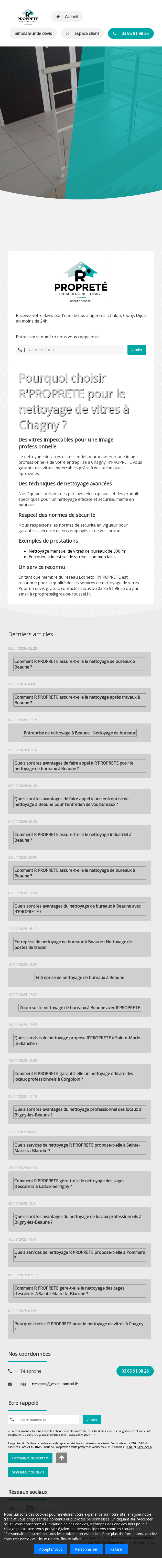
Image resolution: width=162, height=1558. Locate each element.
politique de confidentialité (55, 1539)
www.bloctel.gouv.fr (80, 1434)
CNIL (130, 1447)
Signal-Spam (144, 1447)
